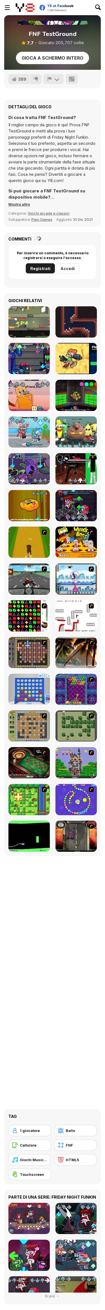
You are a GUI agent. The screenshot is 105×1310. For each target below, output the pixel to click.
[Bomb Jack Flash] (76, 762)
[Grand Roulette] (29, 762)
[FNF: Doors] (76, 468)
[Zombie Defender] (29, 322)
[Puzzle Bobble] (76, 689)
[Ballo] (75, 1130)
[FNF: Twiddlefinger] (29, 505)
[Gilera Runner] (76, 836)
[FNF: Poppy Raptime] (29, 358)
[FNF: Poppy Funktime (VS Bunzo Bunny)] (76, 395)
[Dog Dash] (29, 542)
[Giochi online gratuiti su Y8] (25, 7)
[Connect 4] (29, 689)
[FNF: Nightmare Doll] (76, 505)
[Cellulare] (29, 1145)
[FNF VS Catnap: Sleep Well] (29, 468)
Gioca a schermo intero (52, 58)
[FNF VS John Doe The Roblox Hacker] (29, 395)
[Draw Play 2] (76, 616)
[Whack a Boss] (76, 542)
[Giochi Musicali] (29, 1159)
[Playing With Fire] (29, 725)
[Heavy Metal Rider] (29, 579)
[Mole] (76, 322)
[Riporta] (53, 79)
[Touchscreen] (29, 1174)
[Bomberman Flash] (76, 725)
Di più (52, 1296)
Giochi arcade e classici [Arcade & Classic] (48, 213)
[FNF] (75, 1145)
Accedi (67, 268)
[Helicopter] (29, 836)
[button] (19, 204)
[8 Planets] (76, 799)
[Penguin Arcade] (76, 579)
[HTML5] (75, 1159)
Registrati (40, 268)
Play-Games (41, 219)
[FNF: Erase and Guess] (76, 358)
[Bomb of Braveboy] (29, 799)
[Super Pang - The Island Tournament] (76, 652)
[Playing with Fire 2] (29, 652)
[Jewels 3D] (29, 616)
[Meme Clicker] (76, 432)
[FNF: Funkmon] (29, 432)
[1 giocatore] (29, 1130)
